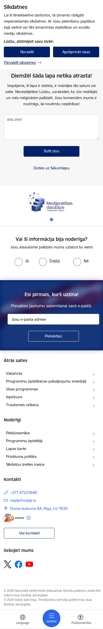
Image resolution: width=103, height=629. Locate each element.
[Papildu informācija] (28, 518)
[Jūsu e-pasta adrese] (53, 319)
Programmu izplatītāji (24, 440)
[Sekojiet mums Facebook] (18, 564)
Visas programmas (22, 389)
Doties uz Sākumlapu (51, 168)
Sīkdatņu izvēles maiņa (25, 464)
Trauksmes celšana (22, 404)
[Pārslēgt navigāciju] (51, 618)
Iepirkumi (14, 396)
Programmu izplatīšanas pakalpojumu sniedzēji (46, 381)
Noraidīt (27, 51)
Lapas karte (16, 448)
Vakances (14, 373)
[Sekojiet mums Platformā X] (7, 564)
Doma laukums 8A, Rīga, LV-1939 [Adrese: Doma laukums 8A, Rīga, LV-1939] (38, 508)
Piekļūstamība (18, 432)
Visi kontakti (29, 533)
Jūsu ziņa (14, 119)
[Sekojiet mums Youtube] (29, 564)
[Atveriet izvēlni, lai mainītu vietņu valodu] (22, 620)
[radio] (21, 261)
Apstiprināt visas (76, 51)
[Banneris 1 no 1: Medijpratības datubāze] (51, 201)
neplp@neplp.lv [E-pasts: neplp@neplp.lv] (23, 500)
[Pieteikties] (53, 336)
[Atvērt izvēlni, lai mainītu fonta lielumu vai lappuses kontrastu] (80, 620)
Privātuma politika (21, 456)
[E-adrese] (14, 518)
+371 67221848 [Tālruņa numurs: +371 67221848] (23, 492)
